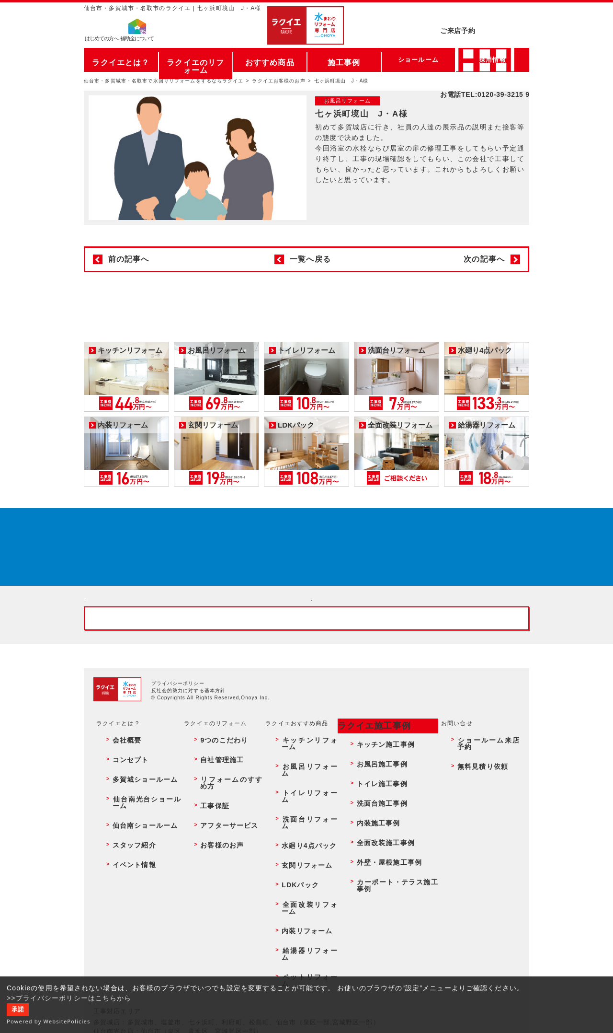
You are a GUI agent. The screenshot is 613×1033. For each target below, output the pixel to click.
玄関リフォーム (299, 895)
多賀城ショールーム (135, 863)
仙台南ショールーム (135, 884)
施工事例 (343, 59)
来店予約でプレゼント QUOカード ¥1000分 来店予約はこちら (304, 558)
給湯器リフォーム (302, 936)
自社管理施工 (214, 853)
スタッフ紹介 (126, 895)
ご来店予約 (484, 16)
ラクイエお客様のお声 (278, 80)
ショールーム (418, 59)
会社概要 (119, 843)
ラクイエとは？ (121, 59)
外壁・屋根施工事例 (381, 905)
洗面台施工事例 (375, 874)
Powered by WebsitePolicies (49, 1021)
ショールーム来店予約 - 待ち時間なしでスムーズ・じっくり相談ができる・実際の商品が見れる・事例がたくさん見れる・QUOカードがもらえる (193, 657)
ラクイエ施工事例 (367, 831)
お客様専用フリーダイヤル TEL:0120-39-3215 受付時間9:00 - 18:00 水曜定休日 (306, 720)
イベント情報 (126, 905)
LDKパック (293, 905)
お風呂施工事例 (375, 853)
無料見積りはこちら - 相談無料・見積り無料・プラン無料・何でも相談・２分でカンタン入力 (419, 657)
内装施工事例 (372, 884)
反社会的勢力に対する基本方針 (188, 798)
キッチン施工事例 (378, 843)
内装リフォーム (299, 925)
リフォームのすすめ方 (226, 863)
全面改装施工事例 (378, 895)
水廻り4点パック (301, 884)
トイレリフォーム (302, 863)
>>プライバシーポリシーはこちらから (69, 998)
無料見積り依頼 (476, 853)
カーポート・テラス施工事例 (394, 915)
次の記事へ (484, 259)
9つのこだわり (216, 843)
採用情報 (492, 59)
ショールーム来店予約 (485, 843)
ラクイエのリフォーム (195, 59)
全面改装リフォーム (305, 915)
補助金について (137, 41)
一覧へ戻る (310, 259)
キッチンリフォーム (305, 843)
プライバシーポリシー (177, 791)
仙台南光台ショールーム (141, 874)
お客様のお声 (214, 895)
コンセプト (122, 853)
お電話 (484, 35)
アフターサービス (220, 884)
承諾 (17, 1009)
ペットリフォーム (302, 946)
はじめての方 (101, 41)
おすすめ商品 (270, 59)
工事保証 (207, 874)
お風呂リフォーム (302, 853)
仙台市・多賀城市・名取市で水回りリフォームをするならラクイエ (164, 80)
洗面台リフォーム (302, 874)
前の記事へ (128, 259)
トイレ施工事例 (375, 863)
